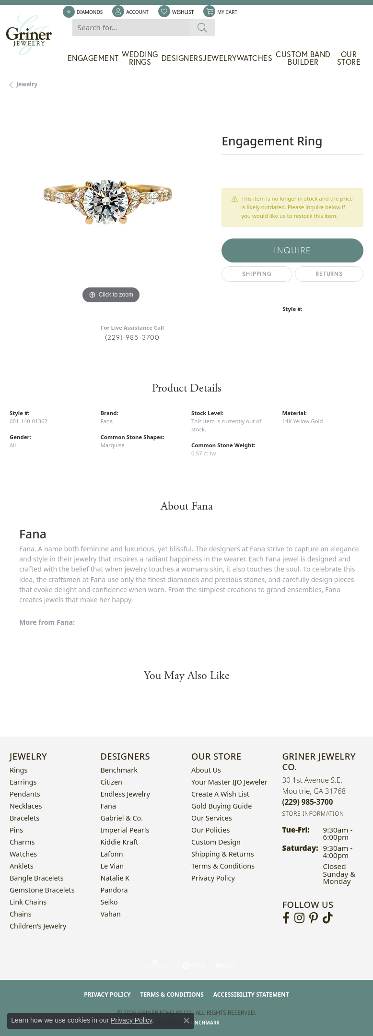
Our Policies (210, 829)
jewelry (26, 84)
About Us (206, 769)
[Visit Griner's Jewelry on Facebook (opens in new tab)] (286, 918)
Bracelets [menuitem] (24, 817)
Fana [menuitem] (109, 805)
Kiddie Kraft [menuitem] (120, 841)
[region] (111, 205)
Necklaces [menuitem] (26, 805)
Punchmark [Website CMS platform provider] (204, 1022)
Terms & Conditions (223, 865)
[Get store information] (313, 814)
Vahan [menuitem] (111, 913)
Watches (255, 58)
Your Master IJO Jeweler (229, 781)
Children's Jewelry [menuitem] (38, 925)
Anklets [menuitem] (22, 865)
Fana (107, 421)
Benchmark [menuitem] (119, 769)
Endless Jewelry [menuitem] (125, 793)
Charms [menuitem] (22, 841)
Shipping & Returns (222, 853)
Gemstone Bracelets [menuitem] (42, 889)
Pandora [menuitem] (114, 889)
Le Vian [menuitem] (112, 865)
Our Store (349, 58)
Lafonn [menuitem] (112, 853)
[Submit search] (202, 27)
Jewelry (220, 58)
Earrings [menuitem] (23, 781)
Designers (182, 58)
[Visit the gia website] (193, 965)
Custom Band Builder (303, 58)
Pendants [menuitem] (25, 793)
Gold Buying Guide (221, 805)
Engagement (93, 58)
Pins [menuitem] (16, 829)
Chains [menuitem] (21, 913)
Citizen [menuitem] (112, 781)
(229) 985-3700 (132, 337)
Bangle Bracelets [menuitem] (37, 877)
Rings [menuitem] (18, 769)
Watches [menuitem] (23, 853)
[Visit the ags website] (155, 965)
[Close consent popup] (186, 1021)
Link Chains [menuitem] (28, 901)
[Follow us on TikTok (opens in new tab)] (328, 918)
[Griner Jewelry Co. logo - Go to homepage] (34, 35)
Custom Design (216, 841)
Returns (329, 273)
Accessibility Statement (251, 994)
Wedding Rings (140, 58)
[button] (130, 12)
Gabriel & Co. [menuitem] (122, 817)
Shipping (256, 273)
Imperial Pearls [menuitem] (125, 829)
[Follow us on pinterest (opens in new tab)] (313, 918)
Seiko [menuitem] (109, 901)
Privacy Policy (213, 877)
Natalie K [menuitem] (115, 877)
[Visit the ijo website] (225, 965)
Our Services (211, 817)
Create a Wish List (220, 793)
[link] (83, 12)
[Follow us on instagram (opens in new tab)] (299, 918)
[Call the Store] (307, 802)
